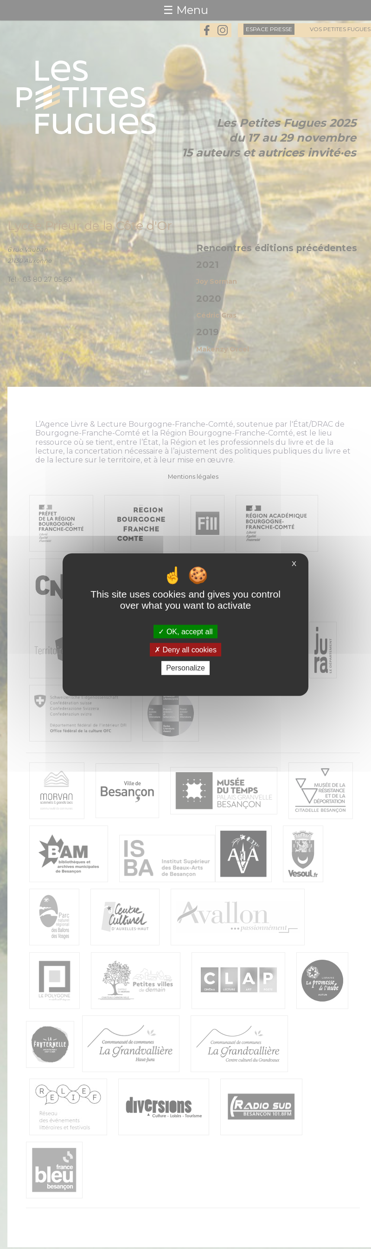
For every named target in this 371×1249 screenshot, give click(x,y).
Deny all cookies (185, 650)
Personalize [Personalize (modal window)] (185, 668)
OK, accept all (185, 632)
